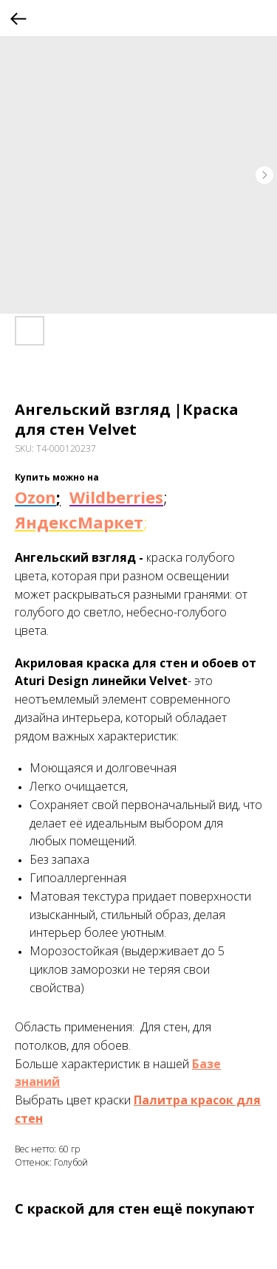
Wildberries (116, 497)
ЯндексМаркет (79, 522)
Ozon (35, 497)
